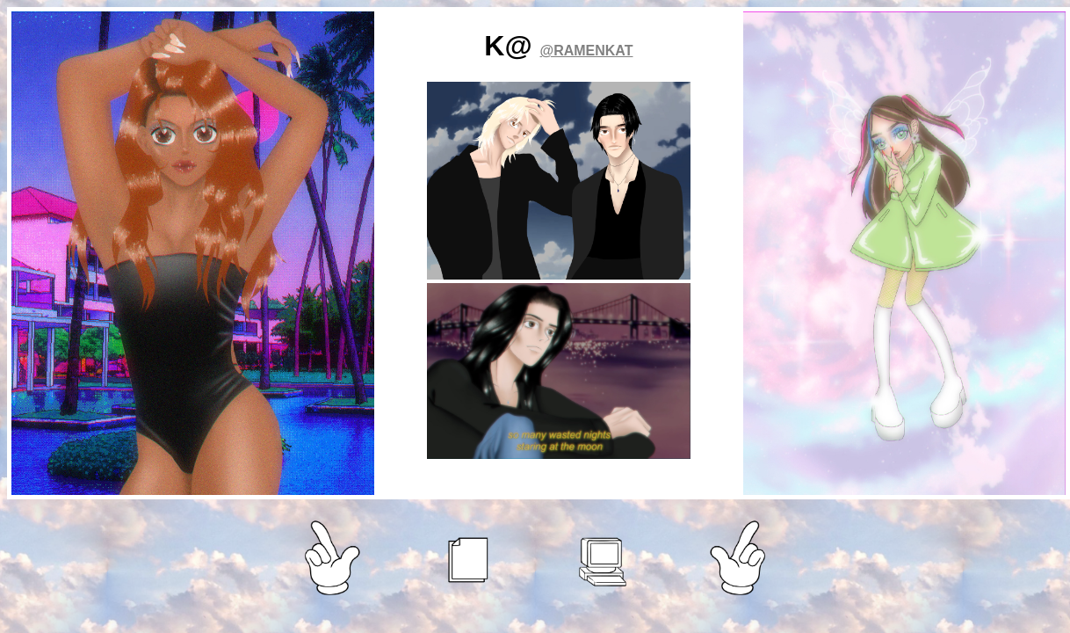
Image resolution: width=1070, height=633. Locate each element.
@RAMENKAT (586, 50)
